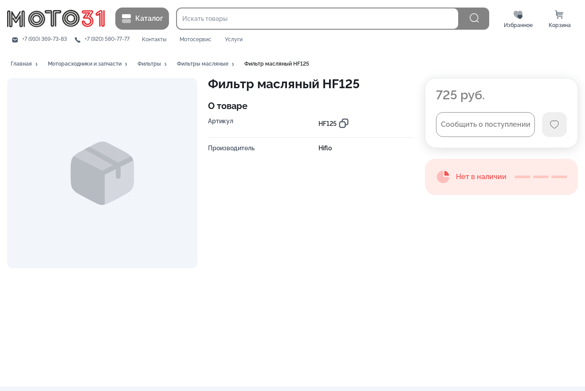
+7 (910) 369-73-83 (44, 39)
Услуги (234, 40)
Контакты (154, 40)
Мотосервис (196, 40)
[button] (25, 64)
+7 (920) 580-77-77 (107, 39)
